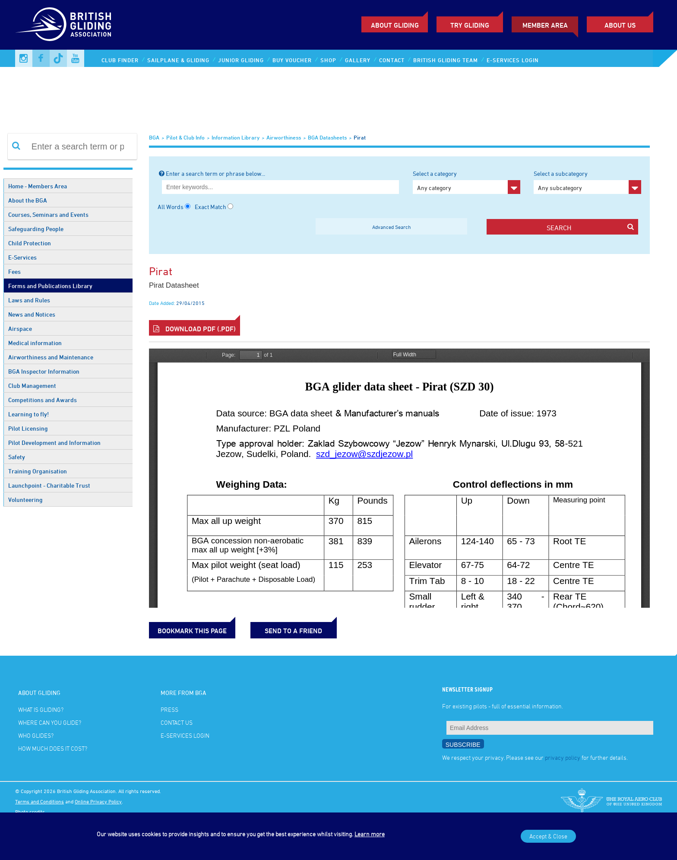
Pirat (360, 137)
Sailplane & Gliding (178, 60)
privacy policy (562, 757)
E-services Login (513, 60)
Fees (14, 271)
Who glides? (36, 735)
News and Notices (31, 314)
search (590, 227)
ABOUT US (620, 25)
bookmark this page (192, 631)
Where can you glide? (49, 722)
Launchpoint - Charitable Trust (49, 485)
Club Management (32, 385)
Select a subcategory (587, 182)
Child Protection (29, 243)
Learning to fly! (28, 414)
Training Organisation (37, 471)
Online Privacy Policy (98, 801)
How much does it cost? (52, 748)
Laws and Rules (29, 300)
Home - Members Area (37, 186)
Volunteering (25, 499)
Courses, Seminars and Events (48, 214)
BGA (154, 137)
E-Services (22, 257)
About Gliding (395, 25)
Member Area (545, 25)
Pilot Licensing (28, 428)
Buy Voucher (292, 60)
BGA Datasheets (327, 137)
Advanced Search (391, 227)
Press (169, 709)
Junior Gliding (241, 60)
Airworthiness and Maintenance (50, 357)
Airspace (20, 328)
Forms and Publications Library (50, 285)
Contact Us (177, 722)
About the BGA (27, 200)
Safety (16, 456)
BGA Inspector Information (43, 371)
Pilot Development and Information (54, 442)
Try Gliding (469, 25)
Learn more (369, 834)
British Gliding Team (445, 60)
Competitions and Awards (42, 399)
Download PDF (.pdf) (194, 329)
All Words (170, 206)
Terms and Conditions (39, 801)
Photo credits (30, 812)
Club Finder (120, 60)
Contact (392, 60)
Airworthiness (283, 137)
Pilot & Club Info (185, 137)
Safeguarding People (35, 228)
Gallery (357, 60)
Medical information (35, 342)
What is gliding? (40, 709)
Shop (328, 60)
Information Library (235, 137)
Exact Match (210, 206)
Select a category (466, 182)
